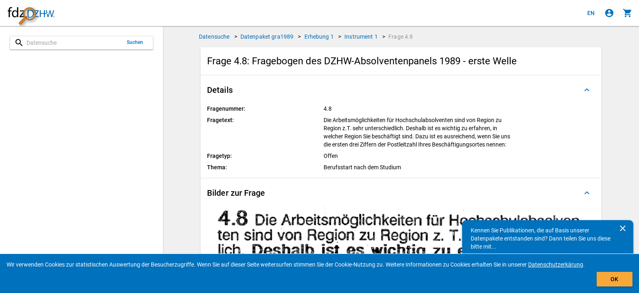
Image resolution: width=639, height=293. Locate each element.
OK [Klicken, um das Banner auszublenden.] (614, 279)
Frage (400, 36)
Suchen (135, 42)
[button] (401, 90)
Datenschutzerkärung (555, 264)
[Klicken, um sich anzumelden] (609, 13)
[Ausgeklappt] (587, 90)
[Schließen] (623, 228)
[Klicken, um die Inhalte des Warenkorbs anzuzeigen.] (627, 13)
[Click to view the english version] (591, 13)
